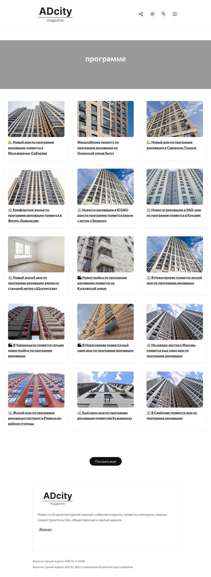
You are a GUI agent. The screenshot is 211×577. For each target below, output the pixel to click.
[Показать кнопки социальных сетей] (141, 14)
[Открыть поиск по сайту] (163, 14)
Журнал (45, 529)
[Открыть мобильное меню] (175, 14)
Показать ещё (105, 461)
